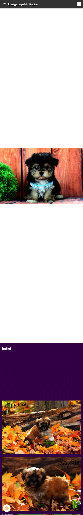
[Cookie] (7, 508)
